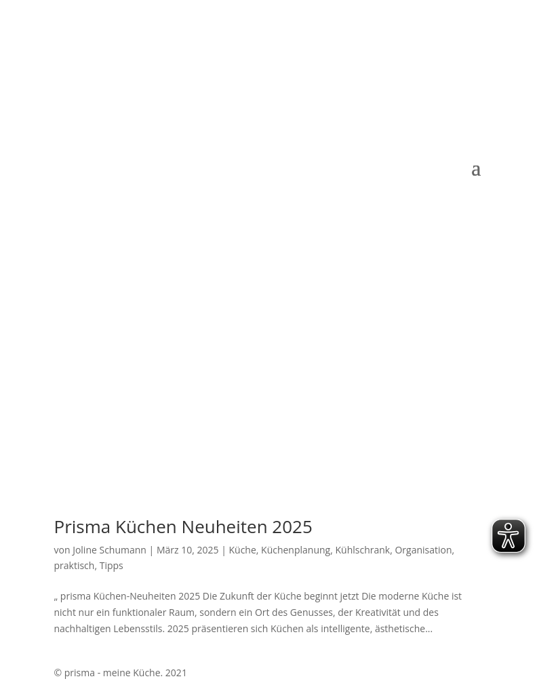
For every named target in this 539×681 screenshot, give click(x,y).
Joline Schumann (109, 549)
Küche (242, 549)
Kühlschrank (362, 549)
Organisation (423, 549)
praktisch (74, 565)
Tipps (111, 565)
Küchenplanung (295, 549)
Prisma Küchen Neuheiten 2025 (183, 526)
